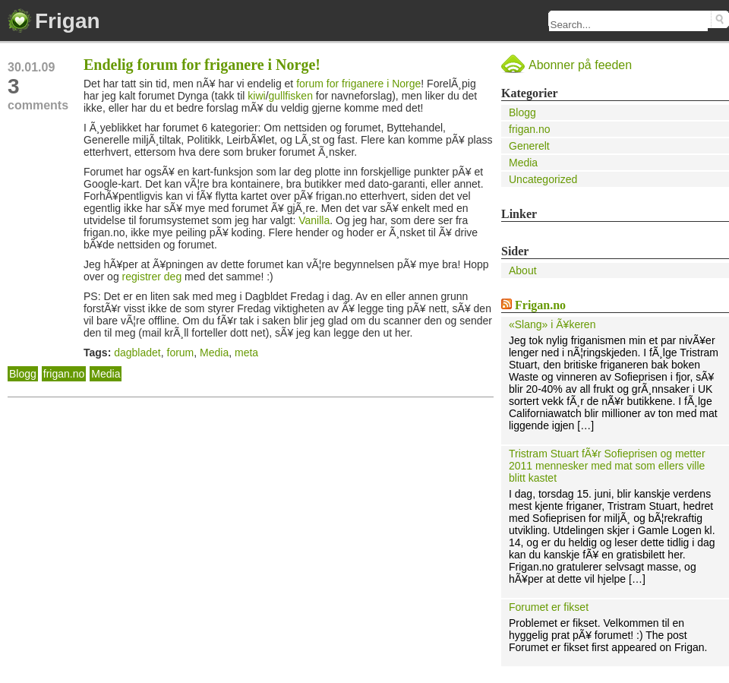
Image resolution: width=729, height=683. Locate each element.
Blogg (22, 374)
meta (246, 352)
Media (214, 352)
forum (180, 352)
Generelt (529, 146)
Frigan (67, 21)
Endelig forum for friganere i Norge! (202, 64)
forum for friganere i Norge (358, 83)
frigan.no (63, 374)
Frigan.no (540, 305)
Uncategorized (543, 179)
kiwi (256, 96)
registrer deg (152, 276)
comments (46, 93)
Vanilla (314, 220)
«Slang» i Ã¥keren (552, 324)
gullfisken (291, 96)
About (523, 270)
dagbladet (137, 352)
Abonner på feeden (580, 64)
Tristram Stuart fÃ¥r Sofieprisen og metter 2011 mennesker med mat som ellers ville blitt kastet (607, 465)
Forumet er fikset (549, 607)
